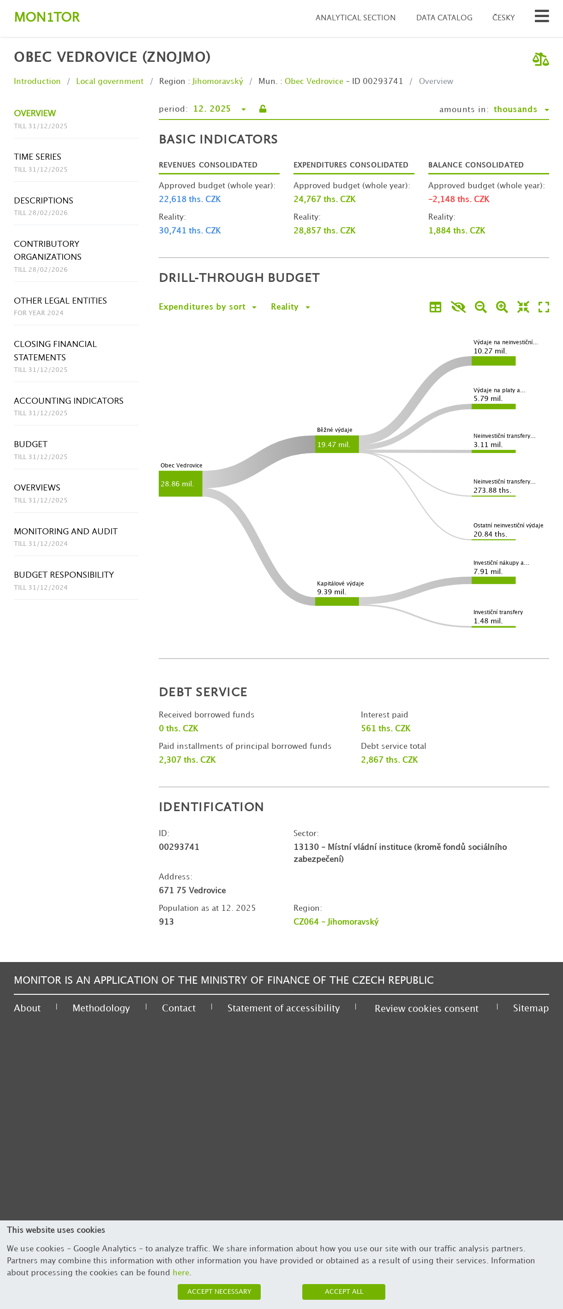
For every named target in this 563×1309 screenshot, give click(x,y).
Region (172, 81)
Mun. (268, 81)
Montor (46, 18)
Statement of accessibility (284, 1008)
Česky (503, 18)
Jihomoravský (217, 81)
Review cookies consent (427, 1009)
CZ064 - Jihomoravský (335, 922)
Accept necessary (219, 1292)
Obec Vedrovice (314, 81)
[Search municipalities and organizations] (542, 18)
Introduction (37, 81)
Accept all (344, 1292)
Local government (110, 81)
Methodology (101, 1008)
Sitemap (531, 1008)
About (27, 1008)
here (181, 1273)
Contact (179, 1008)
